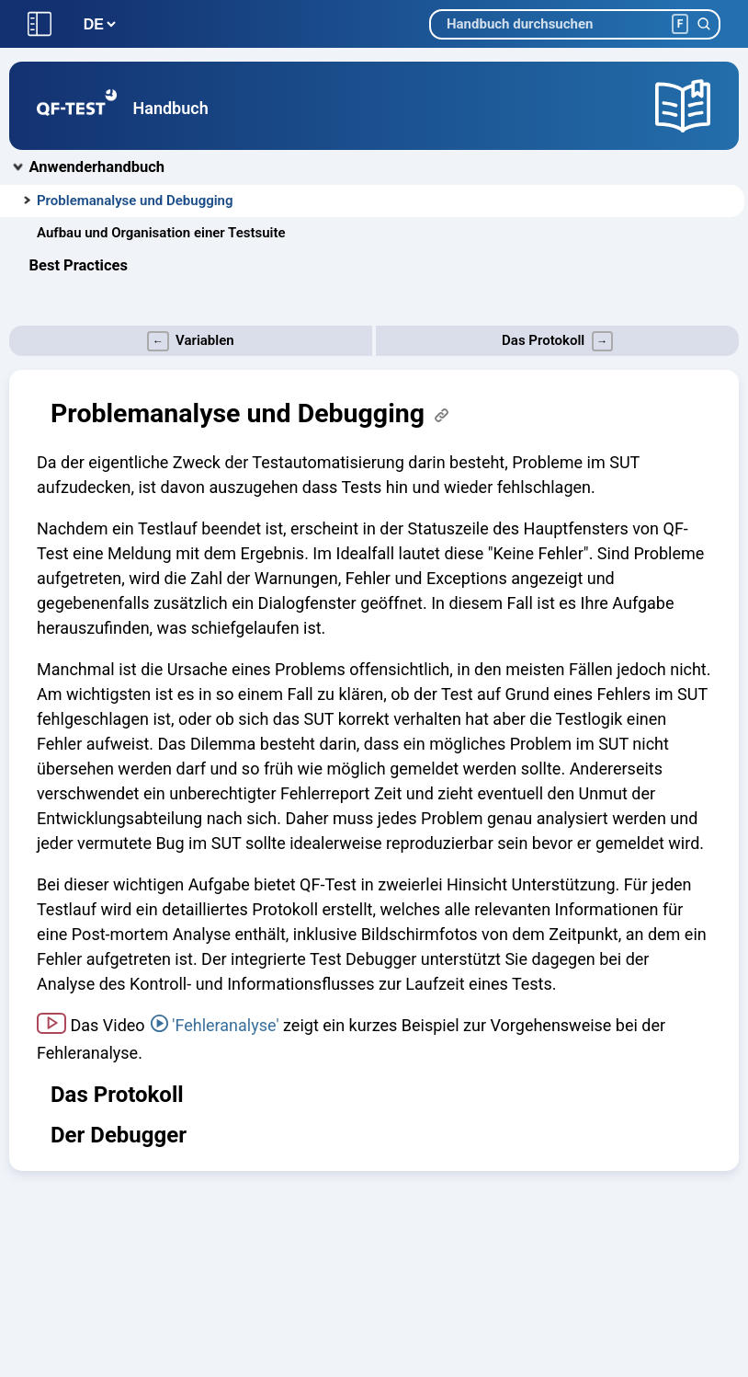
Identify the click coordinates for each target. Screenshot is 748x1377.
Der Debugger (119, 1135)
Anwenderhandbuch (97, 167)
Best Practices (78, 265)
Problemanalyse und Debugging (135, 200)
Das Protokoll (117, 1094)
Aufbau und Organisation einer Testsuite (161, 232)
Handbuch (171, 108)
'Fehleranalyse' (225, 1025)
